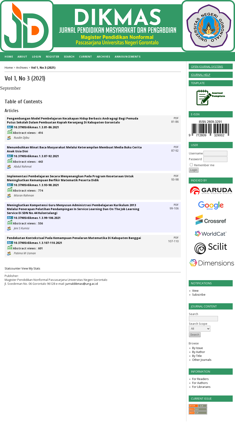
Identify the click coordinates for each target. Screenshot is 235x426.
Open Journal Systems (207, 66)
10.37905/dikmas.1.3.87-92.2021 (36, 156)
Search (69, 56)
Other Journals (201, 360)
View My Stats (30, 268)
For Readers (200, 379)
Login (36, 56)
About (22, 56)
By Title (197, 356)
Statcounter (13, 268)
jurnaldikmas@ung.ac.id (81, 284)
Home (9, 56)
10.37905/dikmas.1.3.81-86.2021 (36, 127)
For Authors (200, 383)
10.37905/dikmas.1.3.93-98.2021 (36, 185)
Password (195, 159)
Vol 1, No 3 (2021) (43, 68)
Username (196, 153)
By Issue (197, 348)
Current (85, 56)
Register (52, 56)
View (195, 291)
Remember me (204, 165)
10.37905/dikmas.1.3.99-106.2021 (37, 218)
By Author (198, 352)
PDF (176, 118)
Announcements (128, 56)
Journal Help (200, 75)
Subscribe (199, 295)
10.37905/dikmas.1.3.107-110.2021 (38, 243)
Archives (103, 56)
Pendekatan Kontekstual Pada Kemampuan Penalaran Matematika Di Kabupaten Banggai (74, 238)
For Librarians (201, 387)
